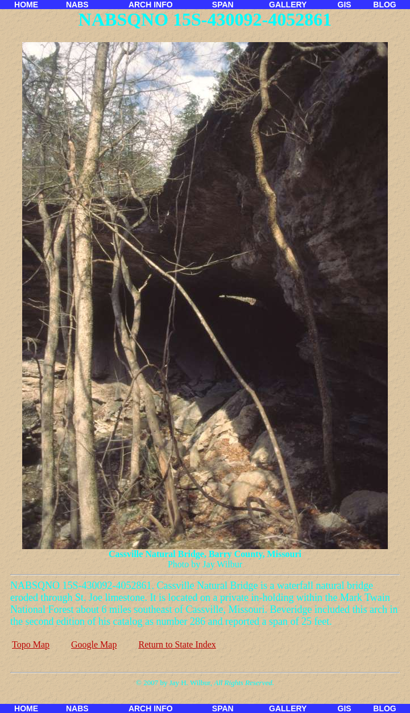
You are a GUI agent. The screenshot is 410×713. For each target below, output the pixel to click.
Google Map (94, 644)
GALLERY (288, 4)
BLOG (384, 4)
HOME (26, 4)
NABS (77, 4)
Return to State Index (177, 644)
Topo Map (30, 644)
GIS (344, 4)
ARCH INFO (151, 4)
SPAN (223, 4)
